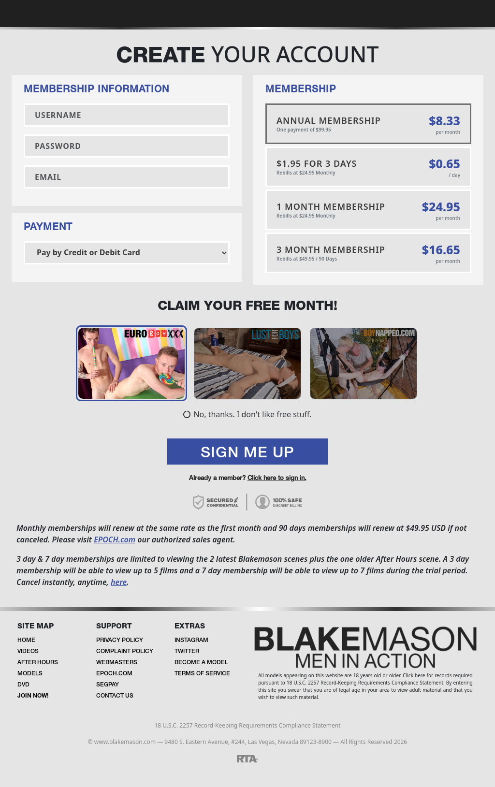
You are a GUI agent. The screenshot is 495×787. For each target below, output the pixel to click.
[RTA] (247, 759)
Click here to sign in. (277, 479)
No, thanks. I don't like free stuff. (247, 415)
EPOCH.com (114, 540)
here (119, 583)
